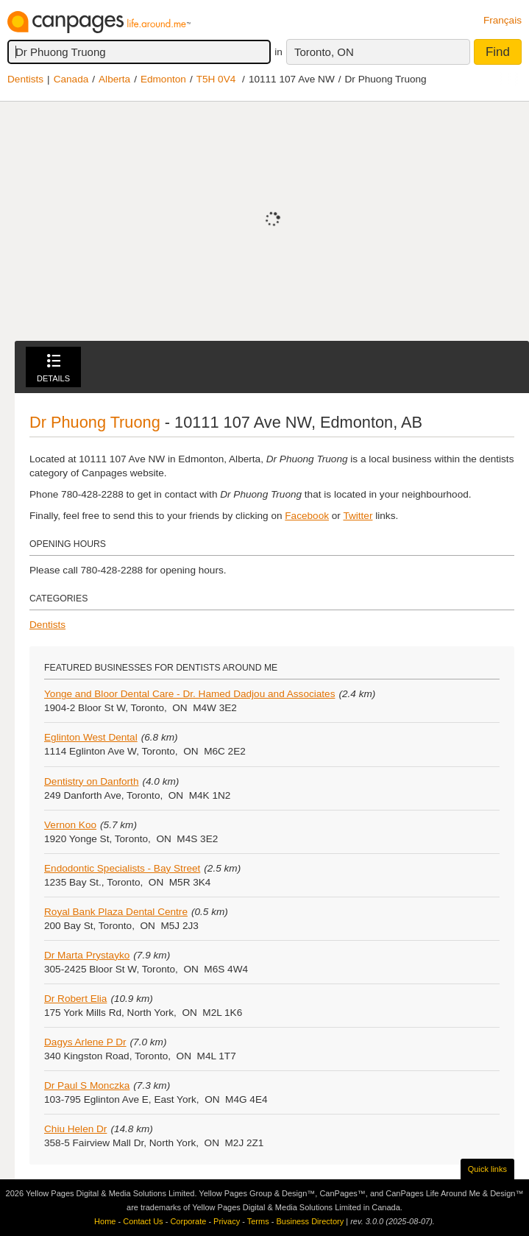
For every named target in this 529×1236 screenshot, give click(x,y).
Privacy (226, 1221)
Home (105, 1221)
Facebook (307, 515)
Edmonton (163, 79)
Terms (258, 1221)
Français (502, 20)
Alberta (114, 79)
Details (53, 368)
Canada (71, 79)
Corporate (188, 1221)
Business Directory (310, 1221)
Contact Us (143, 1221)
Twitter (357, 515)
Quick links (487, 1169)
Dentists (25, 79)
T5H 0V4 (216, 79)
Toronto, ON (324, 52)
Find (498, 52)
